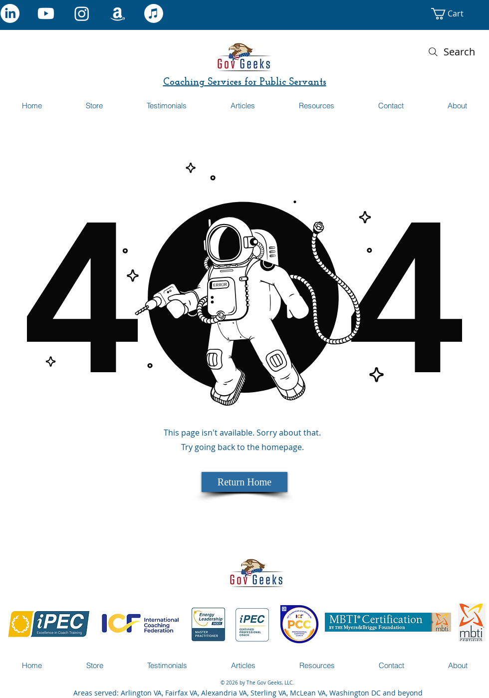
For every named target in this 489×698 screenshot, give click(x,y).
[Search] (451, 51)
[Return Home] (244, 482)
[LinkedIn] (9, 13)
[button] (457, 13)
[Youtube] (45, 13)
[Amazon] (117, 13)
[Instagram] (81, 13)
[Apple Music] (153, 13)
